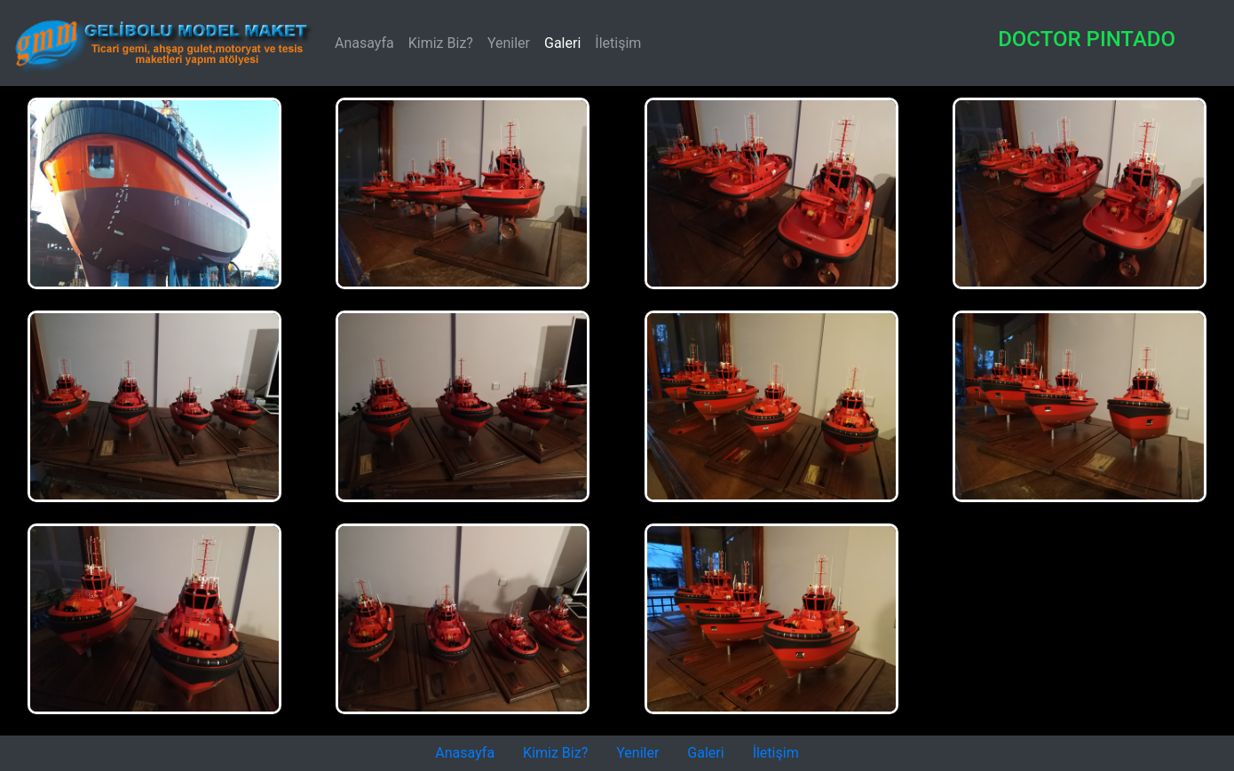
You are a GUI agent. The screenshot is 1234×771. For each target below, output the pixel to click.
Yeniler (508, 43)
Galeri (562, 43)
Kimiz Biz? (440, 43)
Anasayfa (368, 41)
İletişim (618, 43)
